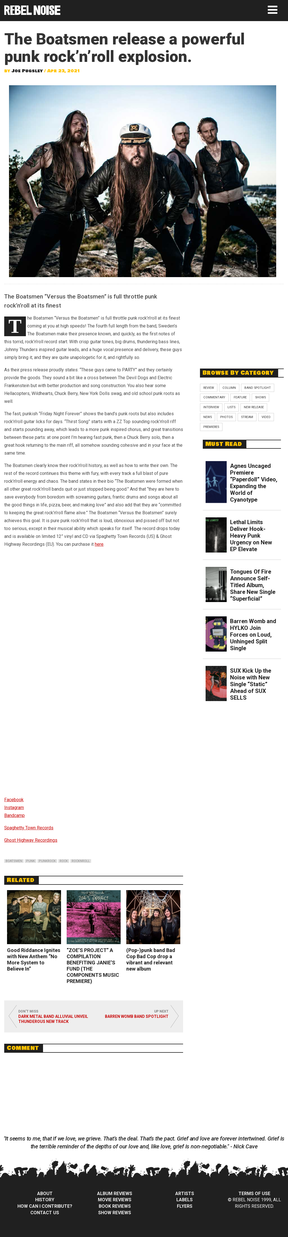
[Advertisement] (242, 323)
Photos (226, 417)
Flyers (184, 1206)
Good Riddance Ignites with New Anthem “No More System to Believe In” (33, 959)
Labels (184, 1199)
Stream (247, 417)
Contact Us (44, 1212)
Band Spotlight (257, 388)
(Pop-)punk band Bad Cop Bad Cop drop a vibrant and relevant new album (150, 959)
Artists (184, 1193)
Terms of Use (254, 1193)
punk (30, 861)
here (99, 544)
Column (229, 388)
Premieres (211, 427)
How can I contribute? (44, 1206)
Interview (211, 407)
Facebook (14, 799)
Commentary (214, 397)
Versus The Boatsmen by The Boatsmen (53, 628)
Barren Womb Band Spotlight (136, 1016)
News (207, 417)
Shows (260, 397)
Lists (231, 407)
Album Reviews (114, 1193)
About (45, 1193)
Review (208, 388)
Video (266, 417)
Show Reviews (114, 1212)
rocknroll (81, 861)
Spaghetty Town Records (28, 827)
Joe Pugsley (27, 71)
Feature (240, 397)
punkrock (47, 861)
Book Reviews (115, 1206)
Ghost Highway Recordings (30, 840)
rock (64, 861)
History (44, 1199)
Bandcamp (14, 815)
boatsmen (14, 861)
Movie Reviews (114, 1199)
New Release (254, 407)
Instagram (14, 807)
